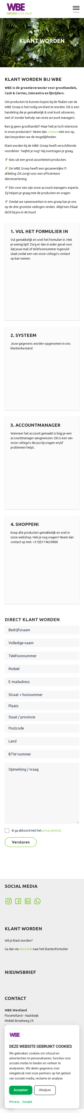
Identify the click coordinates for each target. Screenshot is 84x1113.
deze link (25, 949)
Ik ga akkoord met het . (36, 846)
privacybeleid (51, 846)
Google (27, 1101)
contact (52, 132)
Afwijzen (45, 1090)
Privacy (14, 1101)
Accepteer (21, 1090)
